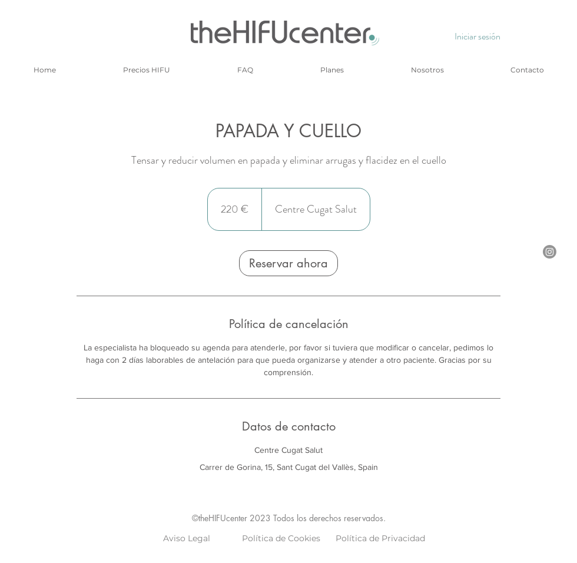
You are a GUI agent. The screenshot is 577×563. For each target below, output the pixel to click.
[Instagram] (549, 252)
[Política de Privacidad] (380, 539)
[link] (288, 263)
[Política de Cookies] (281, 539)
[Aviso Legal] (186, 539)
